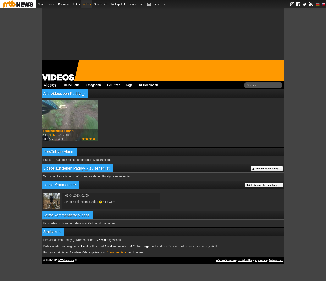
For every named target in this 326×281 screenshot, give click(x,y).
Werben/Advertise (226, 260)
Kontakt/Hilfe (245, 260)
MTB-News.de (66, 260)
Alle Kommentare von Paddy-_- (263, 185)
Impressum (261, 260)
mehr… (159, 4)
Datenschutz (276, 260)
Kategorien (93, 85)
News (41, 4)
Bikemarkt (64, 4)
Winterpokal (117, 4)
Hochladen (148, 85)
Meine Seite (71, 85)
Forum (51, 4)
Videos (87, 4)
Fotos (76, 4)
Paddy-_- (53, 134)
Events (132, 4)
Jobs (141, 4)
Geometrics (100, 4)
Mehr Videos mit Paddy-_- (266, 168)
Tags (129, 85)
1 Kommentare (116, 252)
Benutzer (113, 85)
